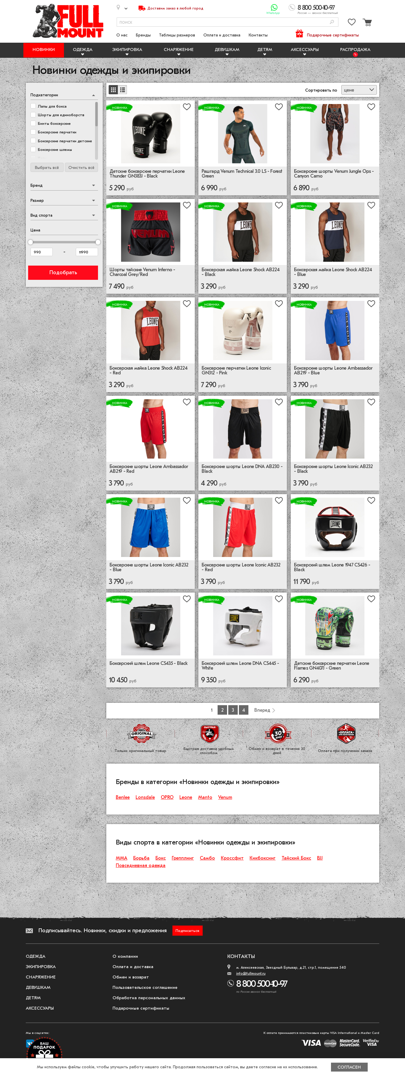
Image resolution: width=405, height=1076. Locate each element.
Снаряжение (179, 49)
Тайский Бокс (296, 858)
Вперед (262, 710)
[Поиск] (332, 22)
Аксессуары (305, 49)
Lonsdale (145, 797)
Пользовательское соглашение (144, 987)
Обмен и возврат (130, 977)
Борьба (141, 858)
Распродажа (355, 49)
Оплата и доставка (221, 35)
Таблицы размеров (177, 35)
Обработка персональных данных (148, 997)
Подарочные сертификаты (333, 35)
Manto (205, 797)
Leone (185, 797)
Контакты (258, 35)
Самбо (207, 858)
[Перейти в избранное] (351, 23)
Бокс (160, 858)
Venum (225, 797)
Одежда (82, 49)
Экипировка (127, 49)
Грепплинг (183, 858)
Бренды (143, 35)
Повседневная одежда (140, 865)
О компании (125, 956)
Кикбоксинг (263, 858)
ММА (121, 858)
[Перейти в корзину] (366, 23)
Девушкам (227, 49)
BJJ (320, 858)
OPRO (167, 797)
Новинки (44, 49)
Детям (264, 49)
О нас (122, 35)
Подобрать (63, 272)
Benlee (123, 797)
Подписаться (187, 930)
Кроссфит (232, 858)
